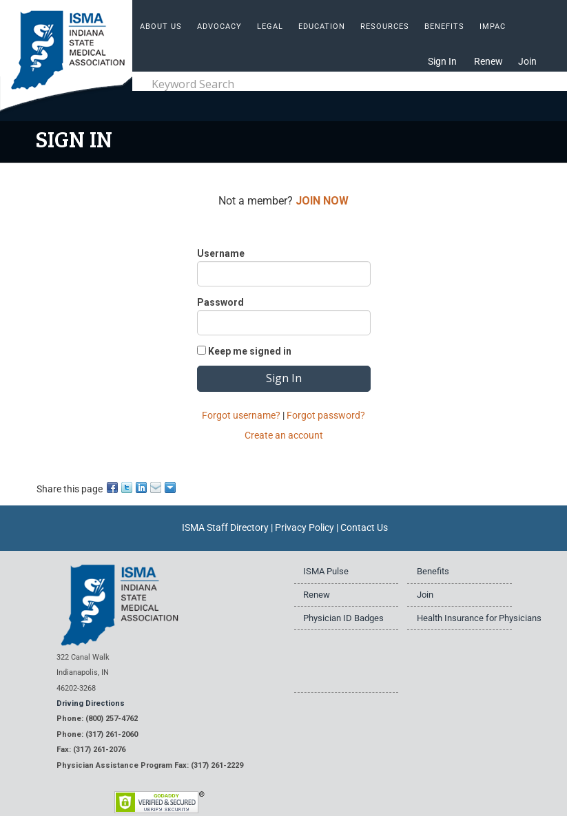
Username (221, 253)
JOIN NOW (322, 200)
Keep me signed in (249, 351)
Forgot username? (241, 415)
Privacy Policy (304, 527)
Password (220, 302)
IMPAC (493, 26)
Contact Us (364, 527)
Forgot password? (326, 415)
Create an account (284, 435)
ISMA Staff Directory (225, 527)
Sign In (442, 61)
